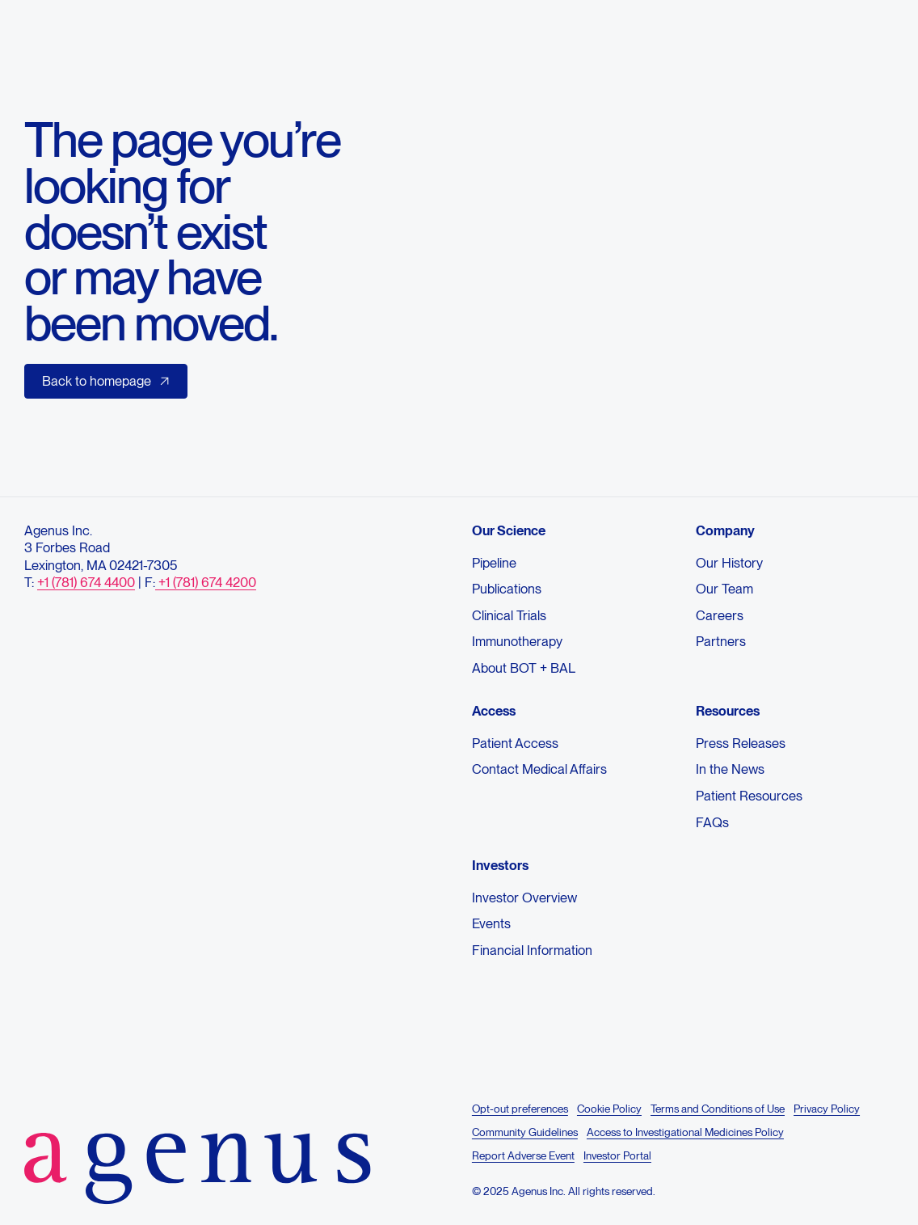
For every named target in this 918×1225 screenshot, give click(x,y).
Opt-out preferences (520, 1108)
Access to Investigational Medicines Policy (685, 1132)
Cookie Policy (609, 1108)
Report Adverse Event (523, 1155)
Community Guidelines (525, 1132)
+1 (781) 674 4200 (205, 583)
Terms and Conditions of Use (718, 1108)
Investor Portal (617, 1155)
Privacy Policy (827, 1108)
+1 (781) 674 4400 (86, 583)
